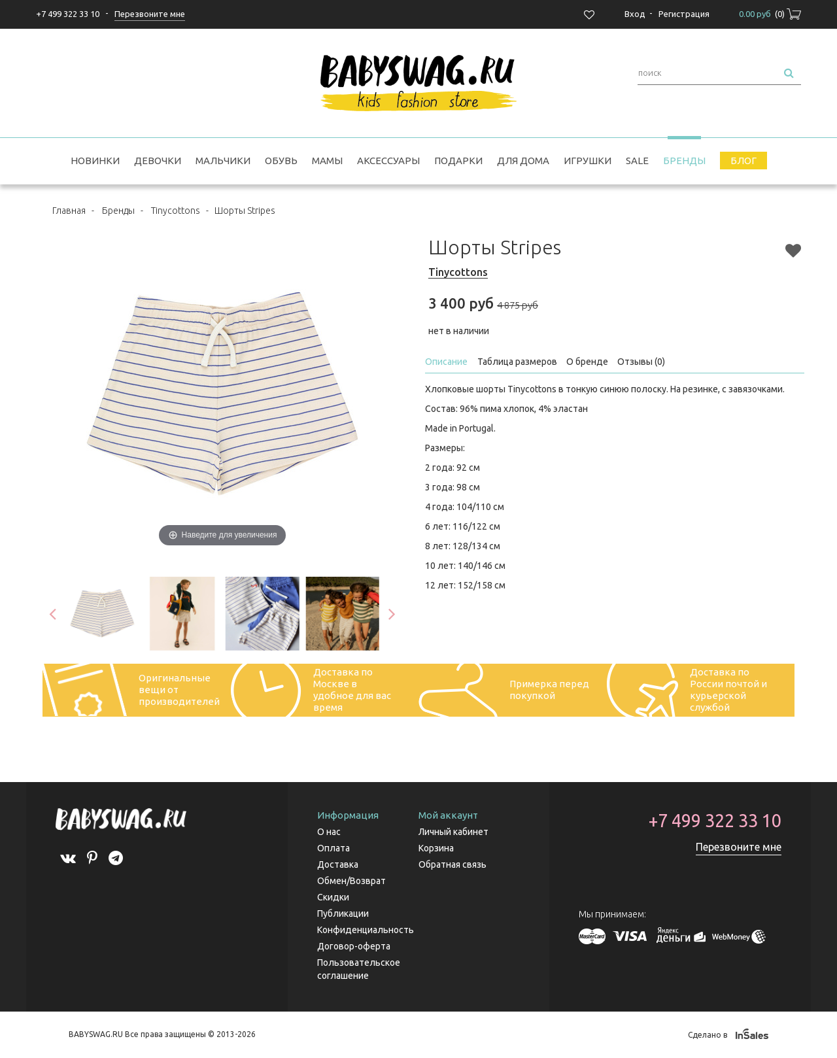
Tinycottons (175, 210)
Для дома (523, 160)
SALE (637, 160)
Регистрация (683, 13)
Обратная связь (452, 864)
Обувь (281, 160)
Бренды (684, 160)
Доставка (337, 864)
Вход (634, 13)
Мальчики (223, 160)
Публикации (343, 913)
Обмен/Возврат (351, 881)
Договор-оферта (353, 946)
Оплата (333, 848)
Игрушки (587, 160)
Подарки (458, 160)
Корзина (436, 848)
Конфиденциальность (365, 930)
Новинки (95, 160)
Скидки (333, 897)
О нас (329, 832)
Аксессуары (388, 160)
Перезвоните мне (738, 847)
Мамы (327, 160)
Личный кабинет (453, 832)
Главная (69, 210)
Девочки (157, 160)
